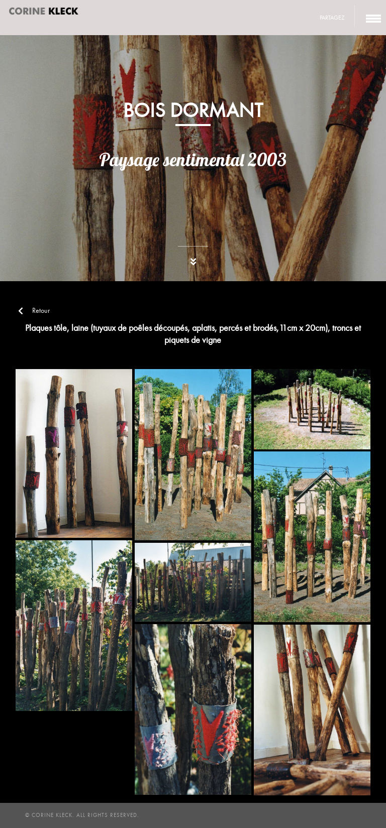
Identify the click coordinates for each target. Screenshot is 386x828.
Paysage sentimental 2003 (192, 160)
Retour (34, 310)
